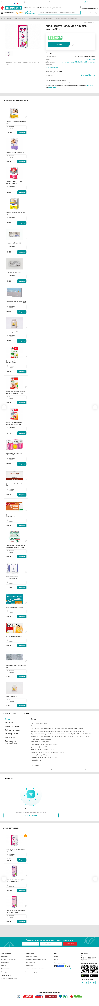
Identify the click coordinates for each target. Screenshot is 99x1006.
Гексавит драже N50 (12, 332)
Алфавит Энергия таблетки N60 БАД (15, 213)
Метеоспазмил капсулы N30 (14, 607)
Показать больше (31, 815)
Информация (41, 2)
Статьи (56, 959)
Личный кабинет (30, 962)
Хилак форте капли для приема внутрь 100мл (15, 850)
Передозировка (10, 737)
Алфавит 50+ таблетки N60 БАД (15, 152)
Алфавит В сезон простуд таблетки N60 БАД (14, 182)
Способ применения (12, 734)
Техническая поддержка (32, 972)
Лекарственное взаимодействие (11, 742)
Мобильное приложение (89, 963)
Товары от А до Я (6, 975)
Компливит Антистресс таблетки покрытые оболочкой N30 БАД (16, 546)
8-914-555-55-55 (90, 85)
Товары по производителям (9, 978)
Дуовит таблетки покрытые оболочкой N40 (14, 515)
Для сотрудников (6, 972)
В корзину (59, 44)
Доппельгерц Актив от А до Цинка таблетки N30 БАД (14, 423)
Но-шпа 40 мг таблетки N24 (14, 636)
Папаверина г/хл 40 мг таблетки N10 (16, 666)
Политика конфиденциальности (35, 969)
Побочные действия (12, 730)
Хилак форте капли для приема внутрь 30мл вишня (15, 911)
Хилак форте (91, 59)
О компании (4, 2)
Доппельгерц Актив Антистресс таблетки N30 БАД (16, 361)
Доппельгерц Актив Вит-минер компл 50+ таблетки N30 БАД (15, 392)
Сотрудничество (5, 969)
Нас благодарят (5, 962)
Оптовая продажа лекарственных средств (60, 2)
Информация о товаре (9, 713)
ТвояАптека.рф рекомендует (30, 12)
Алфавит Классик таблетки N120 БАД (16, 122)
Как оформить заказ (17, 2)
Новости (56, 956)
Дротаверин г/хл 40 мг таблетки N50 (16, 485)
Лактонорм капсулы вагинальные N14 (12, 577)
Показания (9, 723)
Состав (7, 719)
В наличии (26, 713)
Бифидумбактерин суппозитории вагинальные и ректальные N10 (16, 302)
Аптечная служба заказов (8, 959)
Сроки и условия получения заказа (36, 959)
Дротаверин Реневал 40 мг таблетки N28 (14, 454)
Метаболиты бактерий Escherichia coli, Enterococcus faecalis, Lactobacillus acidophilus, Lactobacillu (78, 62)
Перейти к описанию (52, 67)
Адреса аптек (30, 2)
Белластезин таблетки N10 (14, 272)
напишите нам (52, 87)
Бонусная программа (91, 2)
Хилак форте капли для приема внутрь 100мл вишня (15, 880)
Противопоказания (12, 726)
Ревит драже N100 (11, 696)
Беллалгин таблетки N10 (13, 243)
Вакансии (3, 965)
